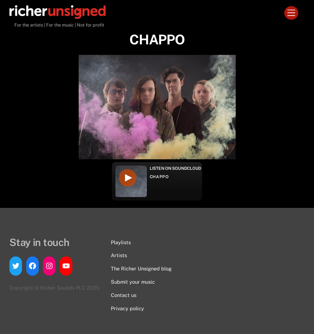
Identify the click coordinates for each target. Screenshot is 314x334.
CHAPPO (159, 176)
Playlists (121, 242)
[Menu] (291, 13)
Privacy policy (127, 308)
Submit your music (133, 282)
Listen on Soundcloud (175, 168)
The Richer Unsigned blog (141, 268)
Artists (119, 255)
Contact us (123, 295)
